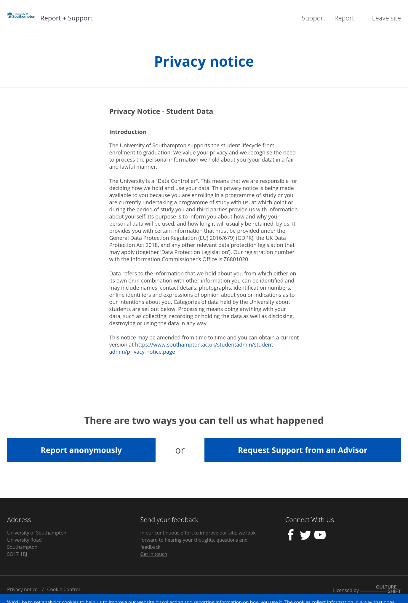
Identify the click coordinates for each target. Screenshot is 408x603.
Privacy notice (22, 589)
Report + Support (66, 17)
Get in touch (153, 554)
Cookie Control (63, 589)
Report (344, 17)
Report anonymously (81, 450)
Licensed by (367, 590)
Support (313, 17)
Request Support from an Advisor (302, 450)
